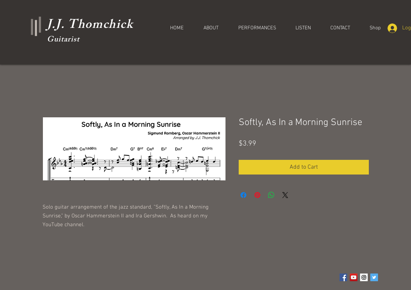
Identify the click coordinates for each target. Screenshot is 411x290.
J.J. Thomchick (90, 26)
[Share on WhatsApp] (271, 195)
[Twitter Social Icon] (374, 277)
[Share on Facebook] (243, 195)
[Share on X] (285, 195)
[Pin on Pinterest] (257, 195)
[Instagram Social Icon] (364, 277)
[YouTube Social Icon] (353, 277)
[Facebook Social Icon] (343, 277)
